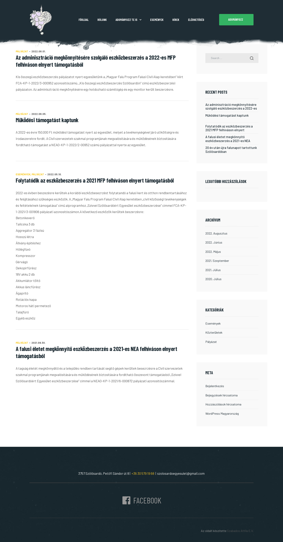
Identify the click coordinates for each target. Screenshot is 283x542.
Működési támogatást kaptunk (47, 119)
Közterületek (213, 331)
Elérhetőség (196, 19)
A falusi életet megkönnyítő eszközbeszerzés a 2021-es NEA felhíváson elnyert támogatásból (228, 138)
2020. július (213, 278)
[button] (236, 19)
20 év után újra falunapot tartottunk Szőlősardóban (231, 149)
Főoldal (84, 19)
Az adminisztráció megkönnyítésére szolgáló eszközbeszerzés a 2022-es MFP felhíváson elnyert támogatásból (231, 106)
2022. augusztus (216, 233)
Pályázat (22, 113)
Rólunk (102, 19)
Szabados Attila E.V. (240, 529)
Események (157, 19)
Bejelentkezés (214, 385)
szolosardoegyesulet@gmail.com (181, 472)
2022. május (213, 251)
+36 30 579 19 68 (142, 472)
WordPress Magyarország (222, 412)
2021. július (213, 269)
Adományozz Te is (128, 19)
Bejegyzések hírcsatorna (221, 394)
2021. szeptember (217, 260)
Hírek (175, 19)
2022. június (213, 242)
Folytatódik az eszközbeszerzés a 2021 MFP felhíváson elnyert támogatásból (95, 180)
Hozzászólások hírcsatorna (223, 403)
